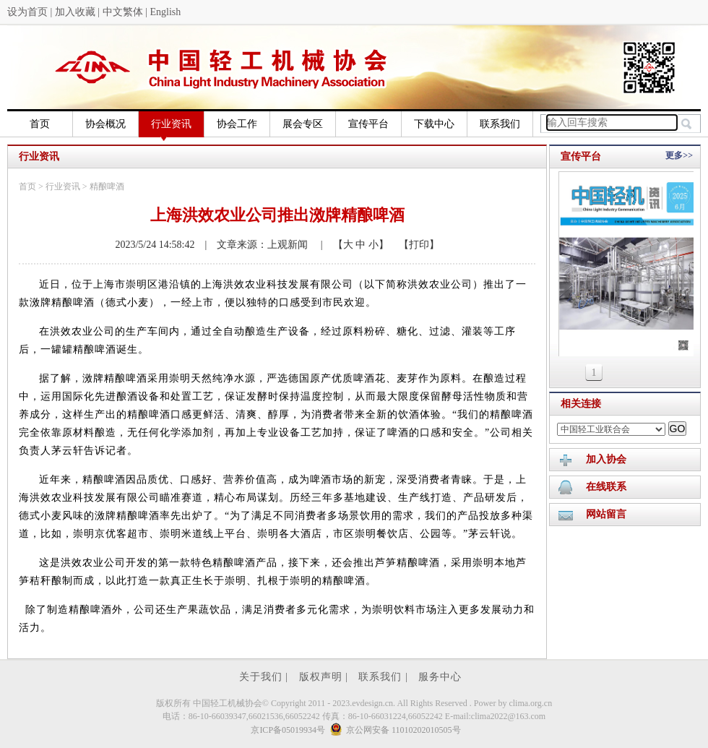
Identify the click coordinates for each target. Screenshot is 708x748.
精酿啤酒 (107, 186)
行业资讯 (171, 128)
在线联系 (606, 486)
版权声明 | (325, 676)
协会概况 (105, 124)
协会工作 (237, 124)
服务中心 (440, 676)
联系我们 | (384, 676)
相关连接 (581, 403)
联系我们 (500, 124)
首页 (40, 124)
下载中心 (434, 124)
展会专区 (302, 124)
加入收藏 (75, 12)
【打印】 (414, 244)
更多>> (679, 155)
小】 (377, 244)
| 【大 (332, 244)
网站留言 (606, 514)
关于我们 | (265, 676)
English (165, 12)
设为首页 (27, 12)
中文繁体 (123, 12)
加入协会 (606, 459)
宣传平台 (368, 124)
